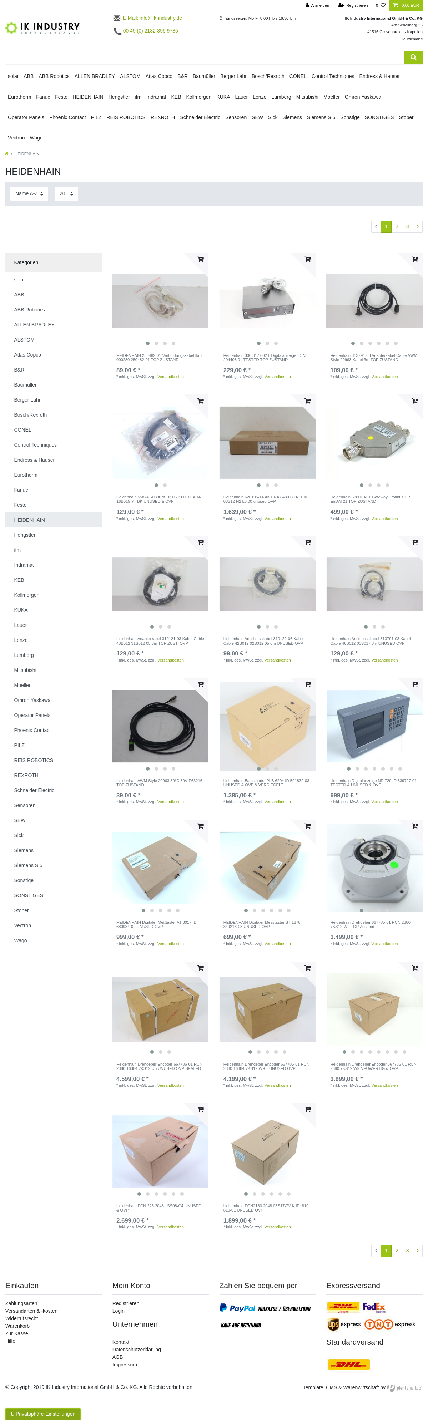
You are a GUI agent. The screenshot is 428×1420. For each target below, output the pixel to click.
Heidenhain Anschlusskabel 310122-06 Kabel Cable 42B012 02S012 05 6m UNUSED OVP (263, 641)
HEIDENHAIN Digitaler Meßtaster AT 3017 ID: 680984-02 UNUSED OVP (157, 924)
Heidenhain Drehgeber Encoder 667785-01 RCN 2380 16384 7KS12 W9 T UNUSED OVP (266, 1066)
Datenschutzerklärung (136, 1349)
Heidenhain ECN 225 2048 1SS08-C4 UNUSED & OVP (158, 1208)
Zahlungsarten (21, 1303)
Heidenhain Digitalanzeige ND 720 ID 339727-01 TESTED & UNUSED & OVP (373, 782)
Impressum (124, 1364)
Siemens (292, 117)
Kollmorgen (199, 97)
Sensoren (236, 117)
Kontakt (120, 1342)
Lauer (241, 97)
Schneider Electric (200, 117)
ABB (29, 76)
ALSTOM (130, 76)
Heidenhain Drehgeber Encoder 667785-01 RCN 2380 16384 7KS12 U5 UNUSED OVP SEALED (159, 1066)
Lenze (259, 97)
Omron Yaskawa (363, 97)
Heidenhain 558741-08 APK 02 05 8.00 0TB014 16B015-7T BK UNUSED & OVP (158, 499)
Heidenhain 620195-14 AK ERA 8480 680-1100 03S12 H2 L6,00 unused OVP (265, 499)
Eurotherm (19, 97)
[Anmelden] (317, 5)
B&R (182, 76)
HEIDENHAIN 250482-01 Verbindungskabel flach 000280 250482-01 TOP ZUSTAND (159, 357)
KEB (176, 97)
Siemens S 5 (321, 117)
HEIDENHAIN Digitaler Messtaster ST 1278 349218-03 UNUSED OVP (262, 924)
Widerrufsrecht (21, 1318)
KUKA (223, 97)
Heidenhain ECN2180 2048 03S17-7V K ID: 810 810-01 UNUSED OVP (266, 1208)
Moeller (331, 97)
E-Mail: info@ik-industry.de (147, 18)
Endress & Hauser (379, 76)
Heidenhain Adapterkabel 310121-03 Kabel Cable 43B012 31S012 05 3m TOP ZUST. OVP (160, 641)
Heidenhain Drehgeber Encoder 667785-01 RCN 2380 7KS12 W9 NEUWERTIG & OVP (373, 1066)
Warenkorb (17, 1326)
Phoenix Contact (67, 117)
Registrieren (125, 1303)
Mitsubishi (307, 97)
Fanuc (43, 97)
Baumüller (204, 76)
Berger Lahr (233, 76)
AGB (117, 1357)
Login (118, 1311)
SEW (257, 117)
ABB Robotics (54, 76)
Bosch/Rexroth (268, 76)
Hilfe (10, 1341)
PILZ (96, 117)
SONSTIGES (379, 117)
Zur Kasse (16, 1333)
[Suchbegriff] (204, 57)
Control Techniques (333, 76)
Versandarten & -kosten (31, 1311)
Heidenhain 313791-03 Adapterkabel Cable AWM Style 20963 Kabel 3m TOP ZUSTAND (373, 357)
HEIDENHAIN (87, 97)
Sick (272, 117)
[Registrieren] (353, 5)
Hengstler (119, 97)
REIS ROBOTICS (126, 117)
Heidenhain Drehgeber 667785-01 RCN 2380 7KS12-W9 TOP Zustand (370, 924)
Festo (61, 97)
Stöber (406, 117)
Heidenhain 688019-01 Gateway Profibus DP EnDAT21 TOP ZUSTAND (370, 499)
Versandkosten (170, 376)
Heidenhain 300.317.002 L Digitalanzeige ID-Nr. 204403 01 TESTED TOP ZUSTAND (265, 357)
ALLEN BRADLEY (95, 76)
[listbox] (160, 301)
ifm (138, 97)
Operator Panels (26, 117)
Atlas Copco (159, 76)
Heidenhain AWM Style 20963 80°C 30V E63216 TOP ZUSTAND (159, 782)
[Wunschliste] (380, 5)
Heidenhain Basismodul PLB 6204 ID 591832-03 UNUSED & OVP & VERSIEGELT (266, 782)
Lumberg (281, 97)
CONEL (298, 76)
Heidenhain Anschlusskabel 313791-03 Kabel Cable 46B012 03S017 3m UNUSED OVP (370, 641)
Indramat (156, 97)
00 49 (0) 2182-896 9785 (146, 31)
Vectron (16, 138)
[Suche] (413, 57)
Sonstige (349, 117)
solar (13, 76)
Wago (36, 138)
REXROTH (163, 117)
